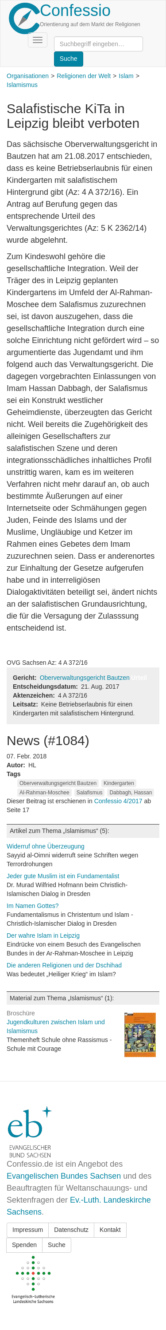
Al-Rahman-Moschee (44, 792)
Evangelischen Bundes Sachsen (64, 1176)
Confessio (75, 10)
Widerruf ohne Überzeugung (46, 846)
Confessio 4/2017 (119, 801)
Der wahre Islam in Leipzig (43, 935)
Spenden (24, 1244)
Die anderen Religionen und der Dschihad (64, 965)
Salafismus (90, 792)
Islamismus (22, 84)
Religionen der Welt (84, 75)
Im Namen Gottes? (33, 905)
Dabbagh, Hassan (130, 792)
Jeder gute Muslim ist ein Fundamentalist (63, 876)
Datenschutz (71, 1229)
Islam (126, 75)
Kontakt (110, 1229)
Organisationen (28, 75)
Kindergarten (119, 783)
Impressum (27, 1229)
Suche (57, 1244)
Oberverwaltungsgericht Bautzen (85, 677)
